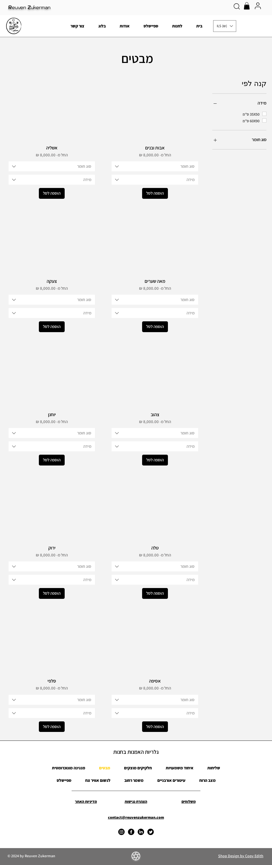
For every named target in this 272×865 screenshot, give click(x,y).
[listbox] (224, 26)
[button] (247, 5)
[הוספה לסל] (155, 193)
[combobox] (155, 166)
